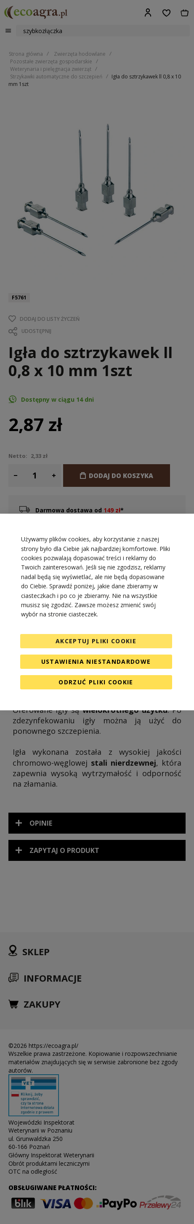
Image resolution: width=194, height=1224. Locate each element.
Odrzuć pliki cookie (95, 682)
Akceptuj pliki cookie (96, 641)
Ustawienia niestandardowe (96, 661)
